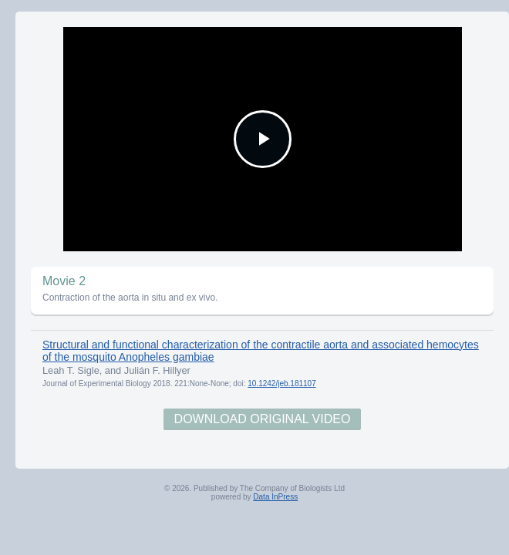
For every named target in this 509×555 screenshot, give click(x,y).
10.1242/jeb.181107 (281, 383)
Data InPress (275, 497)
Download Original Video (262, 419)
